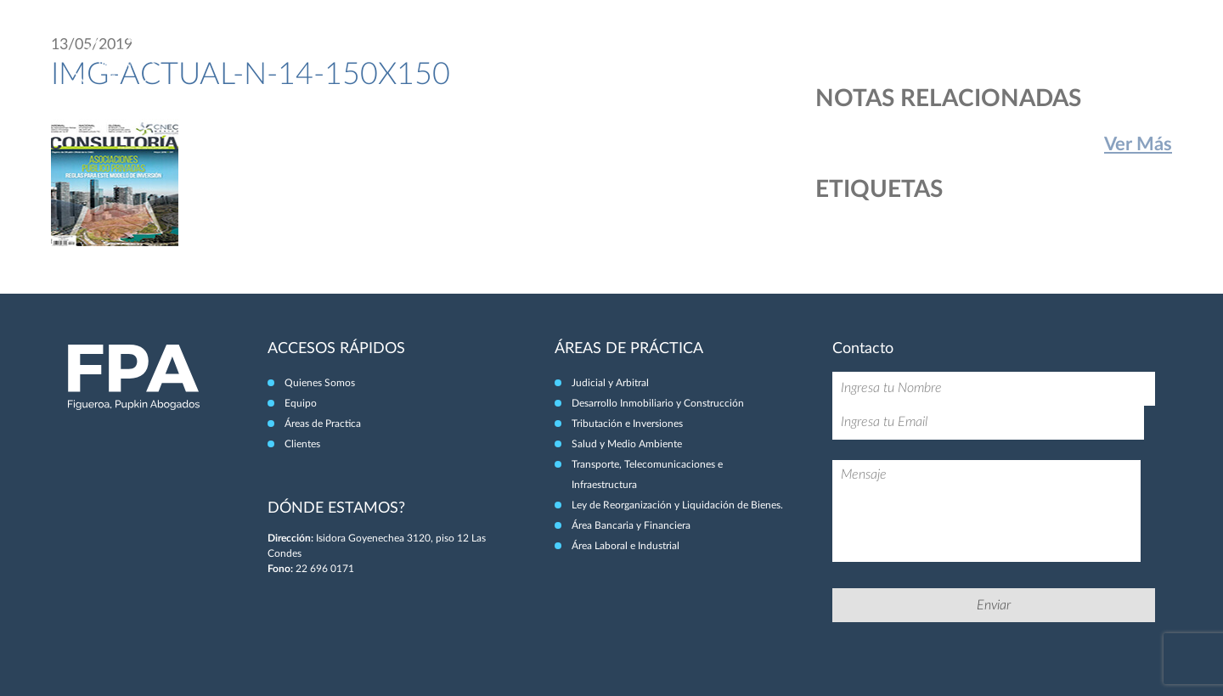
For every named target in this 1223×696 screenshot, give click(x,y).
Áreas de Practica (323, 423)
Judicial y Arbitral (610, 383)
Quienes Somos (320, 383)
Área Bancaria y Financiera (631, 525)
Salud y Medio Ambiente (627, 444)
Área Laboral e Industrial (625, 546)
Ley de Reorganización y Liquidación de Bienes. (677, 505)
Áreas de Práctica (999, 49)
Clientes (1092, 49)
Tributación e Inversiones (627, 423)
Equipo (909, 49)
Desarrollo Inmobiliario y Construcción (658, 403)
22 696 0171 (325, 569)
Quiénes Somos (827, 49)
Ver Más (1138, 144)
